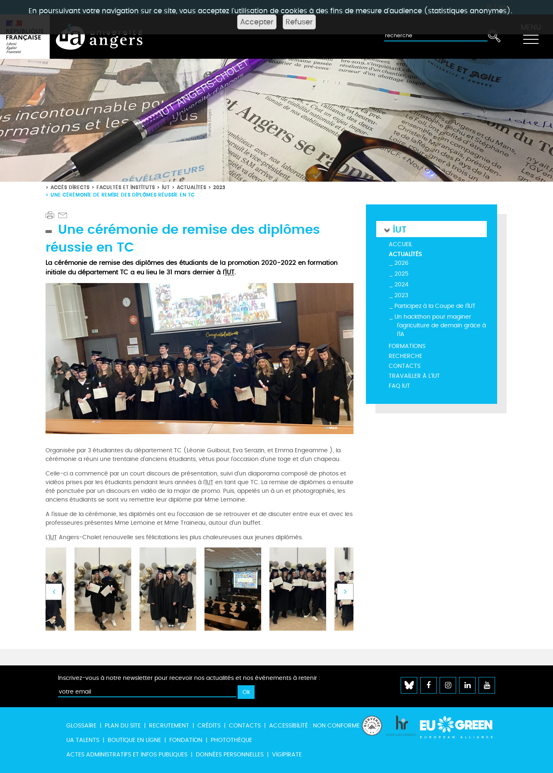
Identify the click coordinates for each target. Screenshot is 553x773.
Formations (407, 346)
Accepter (257, 22)
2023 (219, 187)
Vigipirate (287, 754)
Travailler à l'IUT (414, 376)
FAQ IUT (399, 386)
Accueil (400, 244)
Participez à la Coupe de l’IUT (435, 306)
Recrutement (169, 725)
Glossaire (81, 725)
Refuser (299, 22)
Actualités (191, 187)
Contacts (405, 366)
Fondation (185, 740)
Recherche (405, 356)
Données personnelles (230, 754)
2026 (401, 263)
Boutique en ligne (134, 740)
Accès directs (69, 187)
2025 (401, 273)
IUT (166, 187)
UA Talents (82, 740)
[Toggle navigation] (531, 37)
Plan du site (123, 725)
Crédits (209, 725)
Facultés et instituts (125, 187)
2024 (401, 284)
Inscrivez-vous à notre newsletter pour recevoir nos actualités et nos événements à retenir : (189, 678)
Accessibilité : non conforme (314, 725)
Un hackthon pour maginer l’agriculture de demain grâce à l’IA (440, 325)
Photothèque (231, 740)
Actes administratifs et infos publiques (127, 754)
